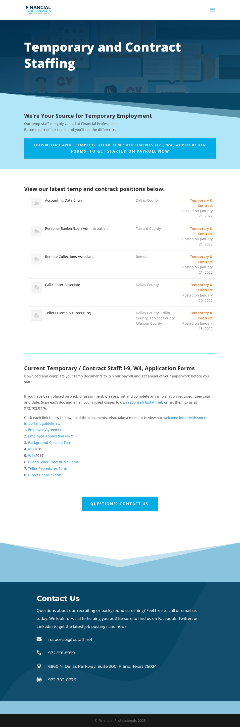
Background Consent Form (50, 442)
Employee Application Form (51, 436)
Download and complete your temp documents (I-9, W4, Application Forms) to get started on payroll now (120, 148)
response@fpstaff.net (144, 402)
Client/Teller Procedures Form (53, 462)
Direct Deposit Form (44, 475)
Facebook (167, 618)
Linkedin (45, 626)
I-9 (30, 449)
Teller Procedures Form (47, 468)
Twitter (185, 618)
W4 (30, 455)
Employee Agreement (46, 429)
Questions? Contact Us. (120, 503)
